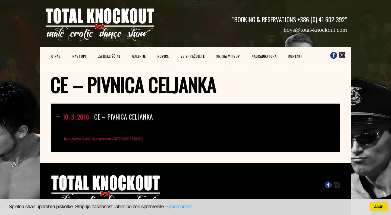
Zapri (378, 206)
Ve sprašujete (193, 56)
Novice (163, 56)
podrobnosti (180, 206)
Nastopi (79, 56)
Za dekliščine (109, 56)
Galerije (139, 56)
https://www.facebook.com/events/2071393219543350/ (103, 139)
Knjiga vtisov (228, 56)
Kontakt (295, 56)
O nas (56, 56)
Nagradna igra (264, 56)
